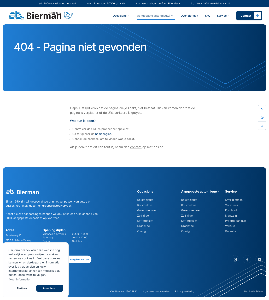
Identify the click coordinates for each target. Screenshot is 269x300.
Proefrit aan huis (235, 220)
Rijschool (231, 210)
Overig (141, 231)
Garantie (230, 231)
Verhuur (230, 226)
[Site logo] (54, 15)
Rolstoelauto (145, 199)
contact (136, 147)
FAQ (207, 15)
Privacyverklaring (185, 291)
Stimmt (260, 291)
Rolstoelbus (144, 205)
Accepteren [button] (49, 288)
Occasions (121, 15)
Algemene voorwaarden (156, 291)
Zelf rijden (143, 215)
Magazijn (231, 215)
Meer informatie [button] (19, 279)
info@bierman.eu (77, 259)
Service (223, 15)
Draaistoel (143, 226)
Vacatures (231, 205)
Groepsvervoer (147, 210)
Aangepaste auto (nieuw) (155, 15)
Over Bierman (189, 15)
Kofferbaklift (145, 220)
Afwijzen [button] (22, 288)
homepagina (103, 134)
